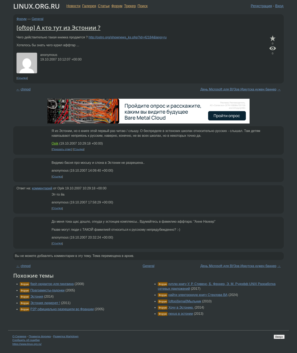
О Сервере (19, 336)
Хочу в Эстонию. (181, 307)
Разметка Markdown (66, 336)
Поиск (143, 6)
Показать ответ (62, 149)
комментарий (42, 188)
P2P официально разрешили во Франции (62, 309)
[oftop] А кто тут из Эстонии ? (58, 27)
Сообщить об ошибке (26, 340)
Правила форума (40, 336)
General (38, 19)
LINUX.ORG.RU (36, 6)
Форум (116, 6)
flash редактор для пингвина (52, 284)
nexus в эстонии (180, 313)
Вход (279, 6)
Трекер (130, 6)
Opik (55, 143)
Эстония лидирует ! (45, 303)
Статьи (104, 6)
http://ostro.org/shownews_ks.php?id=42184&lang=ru (128, 37)
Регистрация (261, 6)
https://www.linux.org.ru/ (26, 344)
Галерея (89, 6)
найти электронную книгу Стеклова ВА (197, 295)
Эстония (36, 296)
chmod (26, 89)
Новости (73, 6)
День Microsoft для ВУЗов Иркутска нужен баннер (238, 89)
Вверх (279, 336)
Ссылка (22, 78)
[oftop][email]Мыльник (184, 301)
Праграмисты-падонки (47, 290)
